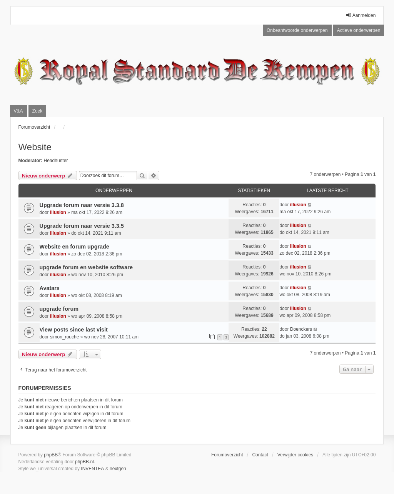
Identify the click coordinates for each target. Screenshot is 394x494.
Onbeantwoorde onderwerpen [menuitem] (297, 30)
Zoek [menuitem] (37, 111)
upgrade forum (59, 309)
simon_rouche (64, 337)
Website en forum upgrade (74, 247)
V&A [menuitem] (18, 111)
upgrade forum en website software (86, 267)
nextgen (118, 468)
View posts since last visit (74, 330)
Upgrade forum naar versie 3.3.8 (82, 205)
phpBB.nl (84, 461)
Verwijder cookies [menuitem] (295, 455)
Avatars (50, 288)
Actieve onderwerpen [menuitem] (359, 30)
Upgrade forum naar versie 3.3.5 (82, 226)
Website (35, 147)
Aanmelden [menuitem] (361, 15)
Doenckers (301, 329)
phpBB (51, 455)
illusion (58, 212)
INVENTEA (92, 468)
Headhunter (56, 160)
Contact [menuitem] (260, 455)
